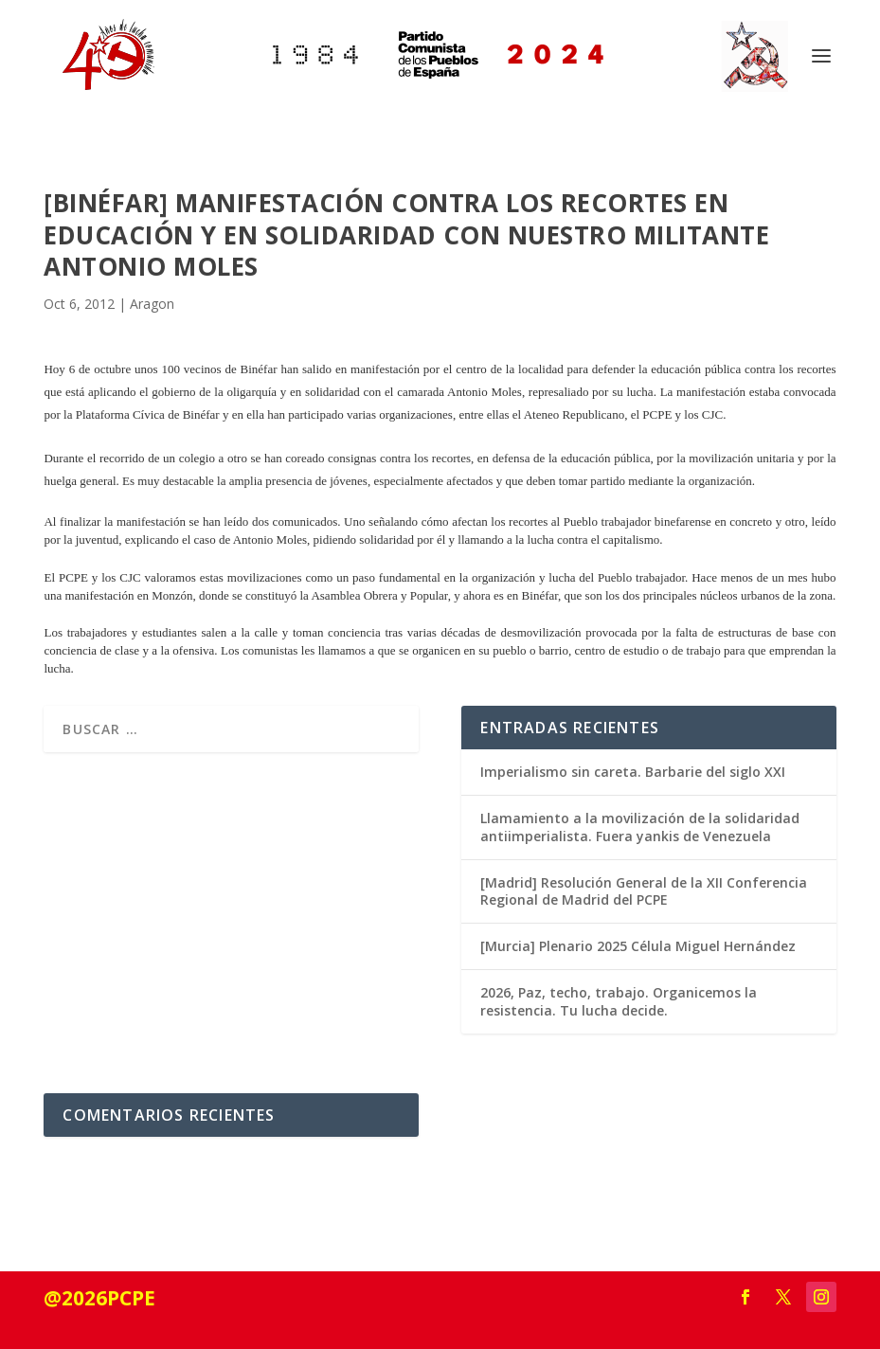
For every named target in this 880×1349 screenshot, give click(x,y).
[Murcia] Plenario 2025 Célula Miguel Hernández (638, 946)
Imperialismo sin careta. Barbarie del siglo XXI (632, 772)
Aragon (152, 304)
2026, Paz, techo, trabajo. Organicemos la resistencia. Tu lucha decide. (618, 1000)
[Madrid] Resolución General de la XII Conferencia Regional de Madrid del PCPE (643, 890)
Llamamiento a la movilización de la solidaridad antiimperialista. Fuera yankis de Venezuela (639, 826)
